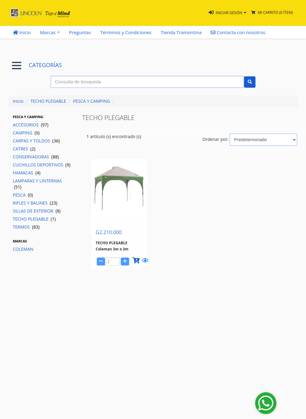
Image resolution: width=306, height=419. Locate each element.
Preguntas (80, 32)
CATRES (24, 149)
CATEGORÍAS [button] (37, 65)
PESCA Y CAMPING (91, 101)
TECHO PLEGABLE (48, 101)
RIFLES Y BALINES (35, 203)
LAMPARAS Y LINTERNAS (37, 184)
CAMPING (26, 133)
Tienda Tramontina (181, 32)
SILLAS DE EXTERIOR (37, 211)
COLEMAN (23, 249)
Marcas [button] (50, 32)
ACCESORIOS (31, 125)
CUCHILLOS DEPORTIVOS (42, 165)
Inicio (22, 32)
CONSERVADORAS (36, 157)
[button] (228, 12)
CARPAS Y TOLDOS (36, 141)
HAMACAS (27, 173)
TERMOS (26, 227)
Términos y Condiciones (126, 32)
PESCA (23, 195)
